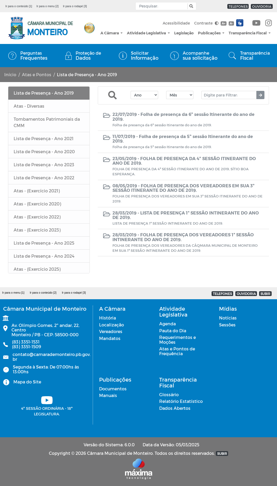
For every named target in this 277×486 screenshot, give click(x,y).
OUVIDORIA (261, 6)
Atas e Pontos (36, 74)
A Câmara (110, 33)
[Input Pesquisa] (163, 6)
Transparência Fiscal (248, 33)
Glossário (169, 394)
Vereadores (110, 331)
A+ (223, 23)
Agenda (167, 323)
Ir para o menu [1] (13, 292)
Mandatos (109, 338)
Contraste (206, 23)
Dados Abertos (174, 408)
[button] (191, 6)
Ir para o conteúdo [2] (43, 292)
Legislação (184, 33)
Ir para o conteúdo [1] (18, 6)
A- (231, 23)
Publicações (209, 33)
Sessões (227, 324)
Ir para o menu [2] (47, 6)
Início (10, 74)
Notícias (228, 317)
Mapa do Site (27, 381)
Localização (111, 324)
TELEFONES (238, 6)
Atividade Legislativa (147, 33)
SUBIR (265, 293)
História (107, 317)
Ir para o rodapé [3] (75, 6)
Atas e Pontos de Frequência (177, 351)
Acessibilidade (176, 23)
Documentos (113, 388)
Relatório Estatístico (181, 401)
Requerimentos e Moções (177, 340)
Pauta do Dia (172, 330)
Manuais (108, 395)
